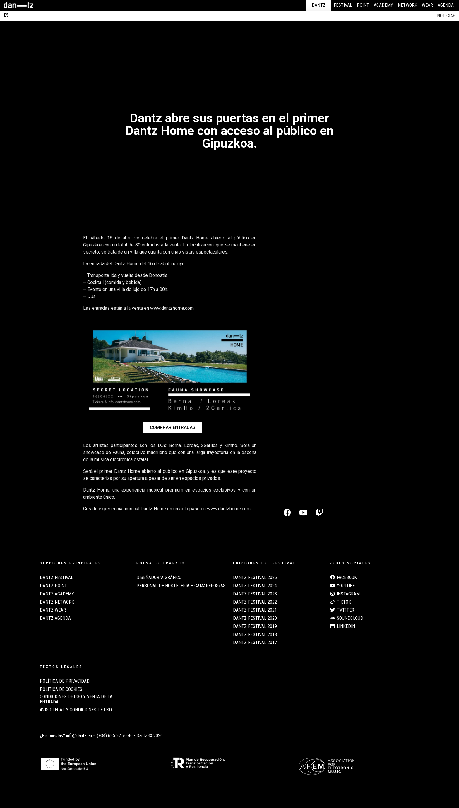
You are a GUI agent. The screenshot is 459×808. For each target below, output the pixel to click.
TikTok (340, 602)
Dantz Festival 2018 (255, 634)
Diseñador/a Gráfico (158, 577)
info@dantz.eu (79, 735)
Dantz (319, 5)
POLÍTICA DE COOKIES (61, 689)
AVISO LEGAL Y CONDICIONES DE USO (76, 710)
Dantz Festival (56, 577)
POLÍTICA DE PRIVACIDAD (65, 681)
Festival (343, 5)
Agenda (446, 5)
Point (363, 5)
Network (407, 5)
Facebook (343, 577)
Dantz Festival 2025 (255, 577)
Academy (383, 5)
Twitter (342, 610)
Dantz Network (57, 602)
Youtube (342, 585)
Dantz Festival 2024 (255, 585)
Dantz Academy (57, 594)
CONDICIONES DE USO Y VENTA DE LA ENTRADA (76, 699)
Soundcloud (346, 618)
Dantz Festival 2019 (255, 626)
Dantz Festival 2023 (255, 594)
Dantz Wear (53, 610)
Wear (427, 5)
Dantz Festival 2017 (255, 642)
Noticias (446, 15)
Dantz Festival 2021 (255, 610)
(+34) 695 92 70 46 (115, 735)
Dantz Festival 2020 (255, 618)
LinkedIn (342, 626)
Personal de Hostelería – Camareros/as (181, 585)
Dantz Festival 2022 (255, 602)
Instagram (345, 594)
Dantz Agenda (55, 618)
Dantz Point (53, 585)
